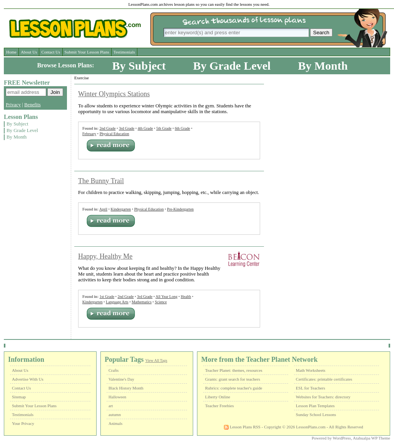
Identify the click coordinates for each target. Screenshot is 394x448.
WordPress (342, 438)
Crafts (114, 370)
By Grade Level (232, 65)
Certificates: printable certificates (324, 379)
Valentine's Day (121, 379)
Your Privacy (23, 423)
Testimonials (124, 52)
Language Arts (117, 302)
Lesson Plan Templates (315, 405)
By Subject (139, 65)
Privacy (13, 104)
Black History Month (126, 388)
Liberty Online (217, 397)
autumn (115, 415)
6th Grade (182, 128)
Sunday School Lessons (316, 414)
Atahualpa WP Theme (371, 438)
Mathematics (142, 302)
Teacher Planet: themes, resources (233, 370)
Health (186, 296)
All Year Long (166, 296)
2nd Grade (107, 128)
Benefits (32, 104)
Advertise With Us (27, 379)
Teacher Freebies (219, 405)
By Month (322, 65)
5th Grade (164, 128)
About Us (29, 52)
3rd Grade (126, 128)
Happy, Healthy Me (105, 256)
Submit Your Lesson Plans (87, 52)
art (111, 406)
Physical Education (114, 134)
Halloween (117, 397)
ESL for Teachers (310, 388)
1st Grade (106, 296)
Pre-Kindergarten (180, 209)
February (89, 134)
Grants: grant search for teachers (232, 379)
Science (161, 302)
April (103, 209)
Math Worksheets (311, 370)
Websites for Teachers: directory (323, 397)
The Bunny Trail (101, 181)
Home (11, 52)
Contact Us (50, 52)
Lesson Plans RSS (242, 427)
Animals (115, 423)
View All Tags (156, 360)
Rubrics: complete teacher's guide (233, 388)
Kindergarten (121, 209)
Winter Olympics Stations (114, 94)
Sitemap (19, 397)
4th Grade (145, 128)
